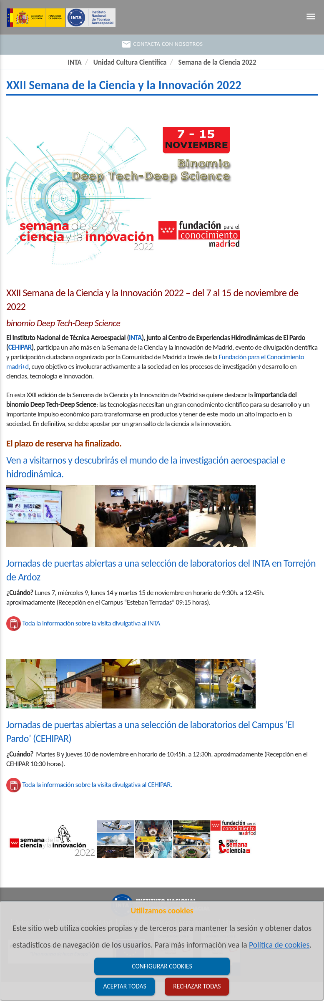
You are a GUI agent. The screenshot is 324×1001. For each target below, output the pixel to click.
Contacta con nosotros (162, 44)
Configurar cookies (162, 966)
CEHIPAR (20, 347)
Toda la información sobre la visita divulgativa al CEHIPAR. (97, 784)
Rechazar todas (197, 986)
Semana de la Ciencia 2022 (217, 62)
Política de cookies (279, 945)
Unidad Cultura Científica (130, 62)
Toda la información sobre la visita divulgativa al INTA (91, 623)
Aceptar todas (124, 986)
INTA (75, 62)
